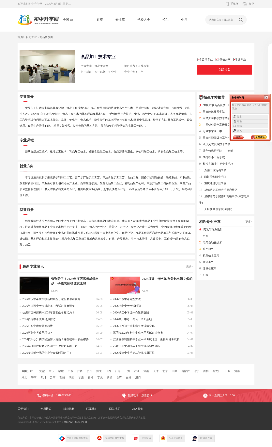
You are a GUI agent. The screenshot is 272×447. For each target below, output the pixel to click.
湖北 (24, 377)
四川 (43, 377)
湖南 (146, 371)
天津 (156, 371)
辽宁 (196, 371)
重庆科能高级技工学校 (214, 137)
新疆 (109, 377)
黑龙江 (217, 371)
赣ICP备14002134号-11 (75, 422)
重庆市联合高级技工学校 (216, 105)
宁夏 (100, 377)
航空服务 (206, 249)
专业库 (120, 19)
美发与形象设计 (211, 229)
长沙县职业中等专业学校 (216, 163)
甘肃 (81, 377)
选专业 (239, 59)
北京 (165, 371)
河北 (99, 371)
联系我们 (91, 408)
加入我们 (137, 408)
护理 (203, 275)
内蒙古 (185, 371)
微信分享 (223, 59)
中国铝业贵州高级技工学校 (217, 124)
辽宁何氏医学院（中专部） (217, 150)
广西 (80, 371)
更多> (189, 266)
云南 (52, 377)
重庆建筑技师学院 (212, 111)
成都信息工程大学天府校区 (218, 189)
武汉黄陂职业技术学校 (214, 144)
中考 (184, 19)
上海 (127, 371)
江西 (108, 371)
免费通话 (260, 137)
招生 (165, 19)
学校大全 (143, 19)
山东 (227, 371)
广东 (70, 371)
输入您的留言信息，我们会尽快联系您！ (250, 108)
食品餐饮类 (46, 37)
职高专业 (31, 37)
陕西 (71, 377)
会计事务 (206, 262)
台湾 (119, 377)
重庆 (51, 371)
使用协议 (46, 408)
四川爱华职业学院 (212, 176)
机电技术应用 (209, 255)
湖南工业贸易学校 (212, 170)
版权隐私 (68, 408)
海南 (34, 377)
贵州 (89, 371)
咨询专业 (205, 59)
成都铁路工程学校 (212, 157)
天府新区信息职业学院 (215, 209)
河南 (237, 371)
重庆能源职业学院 (212, 183)
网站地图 (114, 408)
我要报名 (224, 69)
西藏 (62, 377)
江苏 (118, 371)
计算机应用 (208, 268)
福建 (61, 371)
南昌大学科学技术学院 (214, 118)
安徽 (42, 371)
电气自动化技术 (210, 242)
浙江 (137, 371)
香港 (128, 377)
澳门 (138, 377)
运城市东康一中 (210, 131)
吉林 (206, 371)
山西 (174, 371)
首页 (100, 19)
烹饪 (203, 236)
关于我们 (23, 408)
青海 (90, 377)
